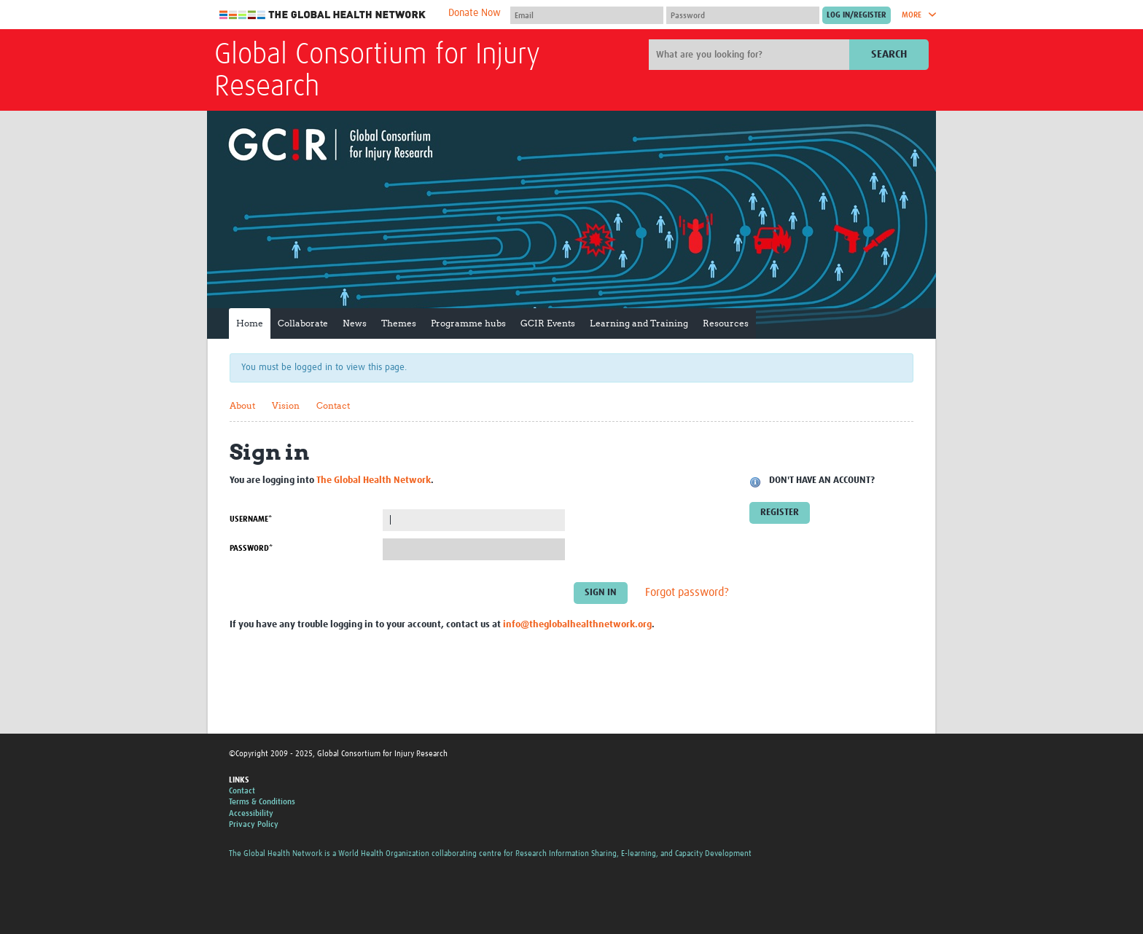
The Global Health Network (323, 15)
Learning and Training (639, 323)
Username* (251, 519)
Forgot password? (687, 592)
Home (249, 323)
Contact (333, 405)
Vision (286, 405)
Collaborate (303, 323)
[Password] (742, 15)
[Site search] (751, 54)
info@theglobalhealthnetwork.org (577, 624)
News (355, 323)
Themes (398, 323)
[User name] (586, 15)
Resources (726, 323)
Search (889, 54)
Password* (251, 548)
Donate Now (474, 13)
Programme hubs (468, 323)
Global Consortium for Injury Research (377, 71)
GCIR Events (547, 323)
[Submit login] (856, 15)
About (242, 405)
